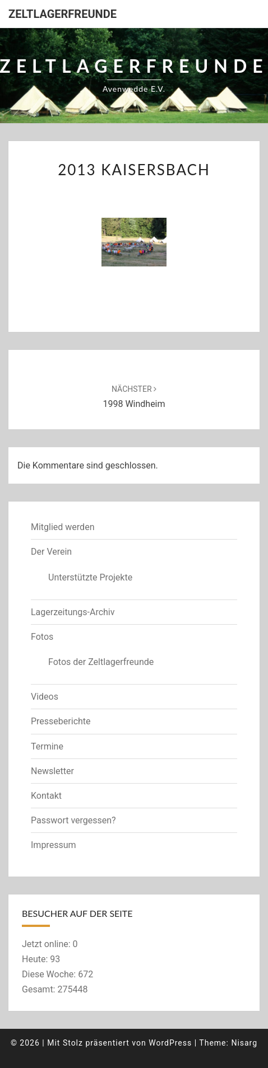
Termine (47, 746)
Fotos (42, 636)
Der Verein (51, 551)
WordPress (170, 1042)
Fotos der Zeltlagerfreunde (101, 662)
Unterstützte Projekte (90, 577)
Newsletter (52, 771)
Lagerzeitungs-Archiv (73, 612)
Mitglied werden (62, 527)
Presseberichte (61, 721)
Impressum (53, 845)
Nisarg (244, 1042)
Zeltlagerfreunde (62, 14)
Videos (44, 696)
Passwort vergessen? (73, 820)
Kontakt (46, 795)
